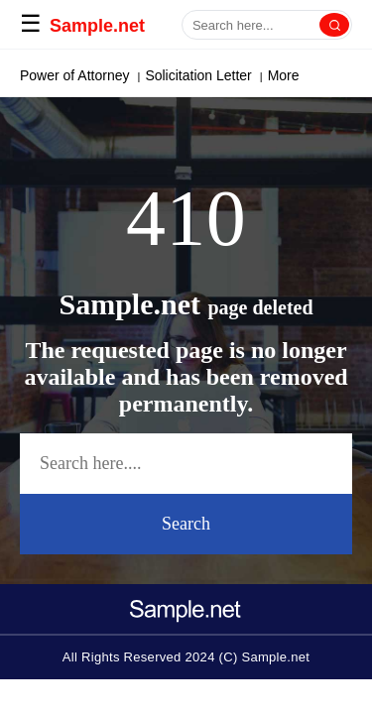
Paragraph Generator (85, 75)
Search (186, 524)
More (275, 75)
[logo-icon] (186, 604)
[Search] (334, 25)
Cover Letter (205, 75)
